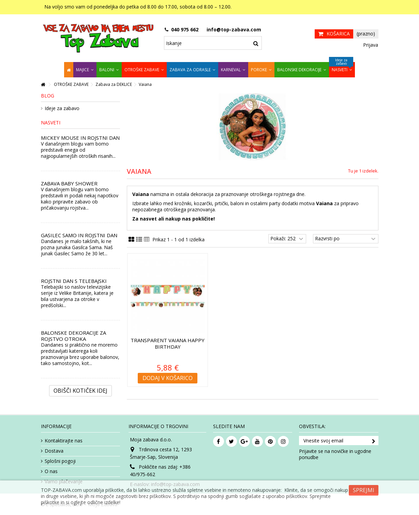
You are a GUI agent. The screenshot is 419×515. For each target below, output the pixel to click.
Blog (47, 95)
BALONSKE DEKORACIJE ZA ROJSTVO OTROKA (73, 335)
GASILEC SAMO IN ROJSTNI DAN (79, 235)
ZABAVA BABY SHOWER (69, 183)
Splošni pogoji (60, 461)
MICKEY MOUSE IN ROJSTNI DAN (80, 137)
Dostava (54, 451)
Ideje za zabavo (62, 108)
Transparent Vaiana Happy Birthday (168, 343)
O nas (51, 471)
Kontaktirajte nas (64, 441)
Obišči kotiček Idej (80, 390)
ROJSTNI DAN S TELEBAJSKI (74, 280)
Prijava (370, 45)
